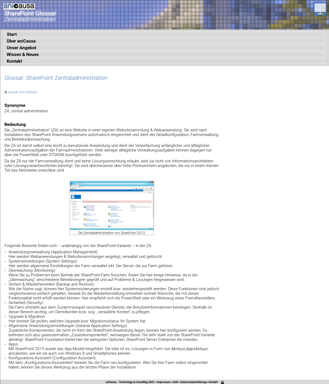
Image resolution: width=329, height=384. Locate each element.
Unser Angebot (21, 47)
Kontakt (14, 61)
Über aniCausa (21, 41)
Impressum (163, 382)
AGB (175, 382)
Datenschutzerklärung (193, 382)
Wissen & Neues (23, 54)
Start (12, 34)
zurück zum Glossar (22, 92)
